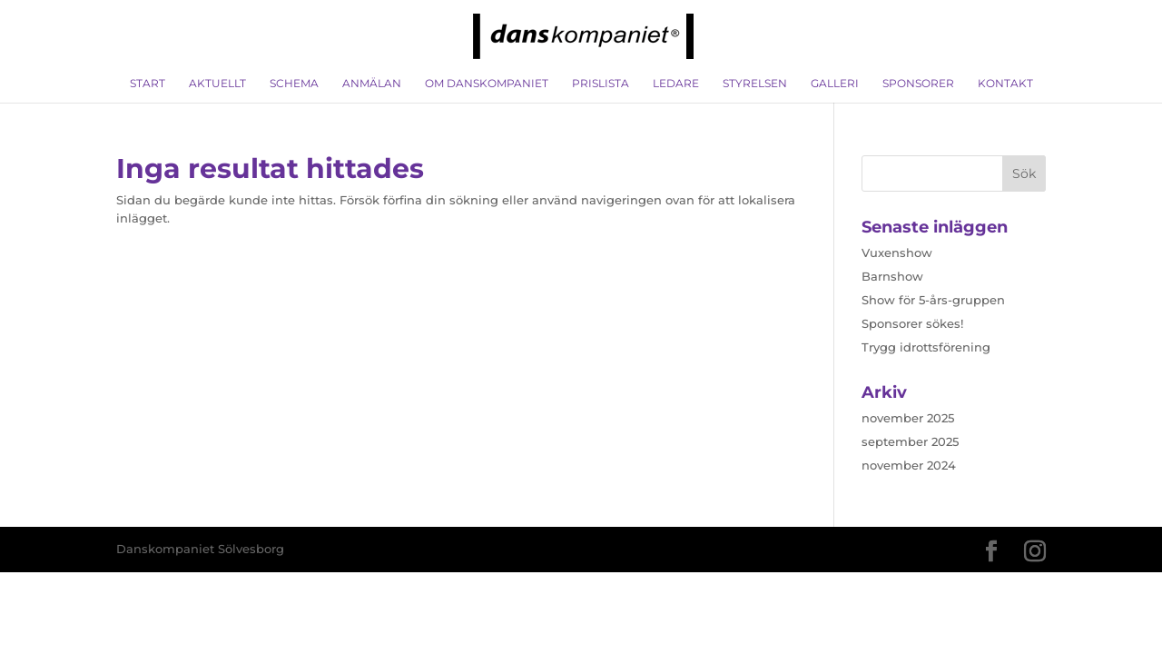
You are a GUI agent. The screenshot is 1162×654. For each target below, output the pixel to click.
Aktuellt (217, 83)
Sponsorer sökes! (912, 323)
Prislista (600, 83)
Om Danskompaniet (486, 83)
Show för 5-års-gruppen (933, 299)
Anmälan (371, 83)
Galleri (835, 83)
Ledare (676, 83)
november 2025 (908, 418)
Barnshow (892, 276)
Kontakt (1005, 83)
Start (147, 83)
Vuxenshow (897, 252)
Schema (294, 83)
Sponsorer (918, 83)
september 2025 (910, 441)
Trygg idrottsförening (926, 347)
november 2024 (909, 465)
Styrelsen (755, 83)
